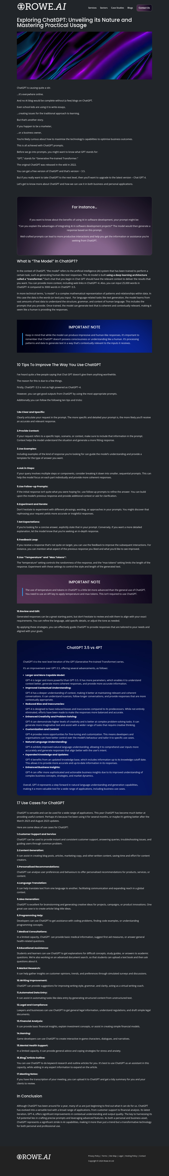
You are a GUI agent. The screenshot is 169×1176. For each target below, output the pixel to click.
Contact (142, 1156)
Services (92, 8)
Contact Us (144, 8)
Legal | (122, 1156)
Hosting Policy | (132, 1156)
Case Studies (117, 8)
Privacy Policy (94, 1156)
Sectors (104, 8)
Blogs (130, 8)
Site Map (113, 1156)
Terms (104, 1156)
